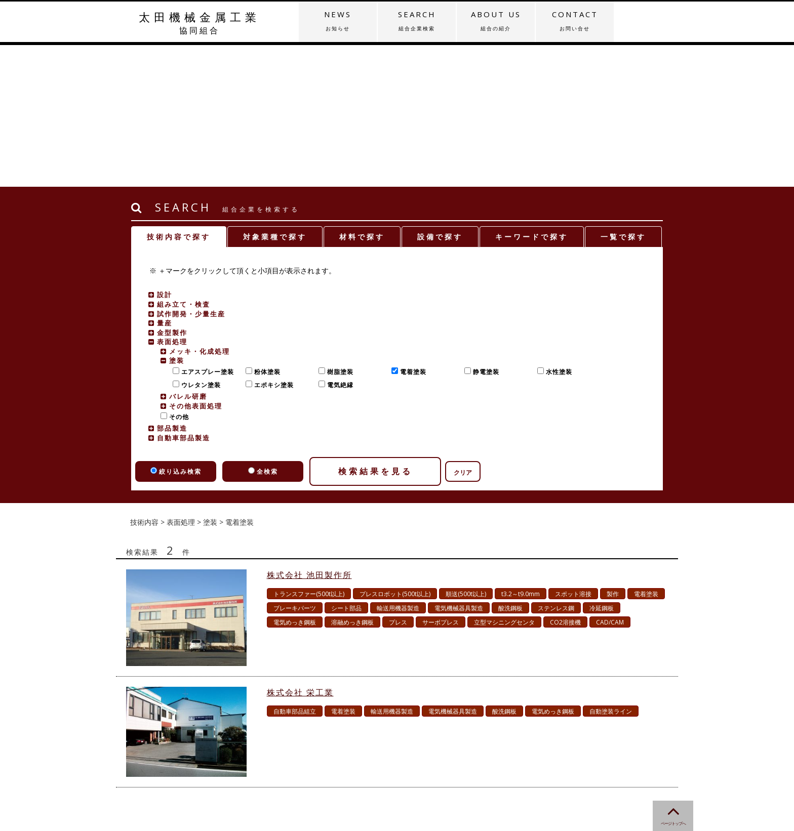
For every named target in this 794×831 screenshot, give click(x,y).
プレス (398, 480)
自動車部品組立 (294, 569)
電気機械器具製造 (458, 466)
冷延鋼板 (601, 466)
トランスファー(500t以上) (308, 452)
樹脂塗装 (338, 230)
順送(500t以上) (466, 452)
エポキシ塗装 (272, 243)
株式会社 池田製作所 (309, 433)
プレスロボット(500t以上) (395, 452)
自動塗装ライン (610, 569)
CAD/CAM (610, 480)
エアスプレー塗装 (205, 230)
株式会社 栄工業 (300, 550)
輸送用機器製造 (398, 466)
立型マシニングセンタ (504, 480)
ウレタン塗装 (199, 243)
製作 (613, 452)
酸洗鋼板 (510, 466)
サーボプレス (440, 480)
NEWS (338, 20)
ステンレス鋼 (556, 466)
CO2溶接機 (565, 480)
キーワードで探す (531, 95)
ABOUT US (496, 20)
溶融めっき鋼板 (352, 480)
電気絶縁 (338, 243)
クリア (463, 330)
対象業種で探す (275, 95)
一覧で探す (623, 95)
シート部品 (346, 466)
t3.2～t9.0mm (520, 452)
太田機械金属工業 (199, 22)
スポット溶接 (573, 452)
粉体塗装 (265, 230)
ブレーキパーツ (294, 466)
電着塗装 (410, 230)
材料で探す (362, 95)
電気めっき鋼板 (294, 480)
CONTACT (575, 20)
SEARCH (417, 20)
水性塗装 (556, 230)
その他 (177, 275)
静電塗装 (483, 230)
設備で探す (440, 95)
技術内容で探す (179, 95)
